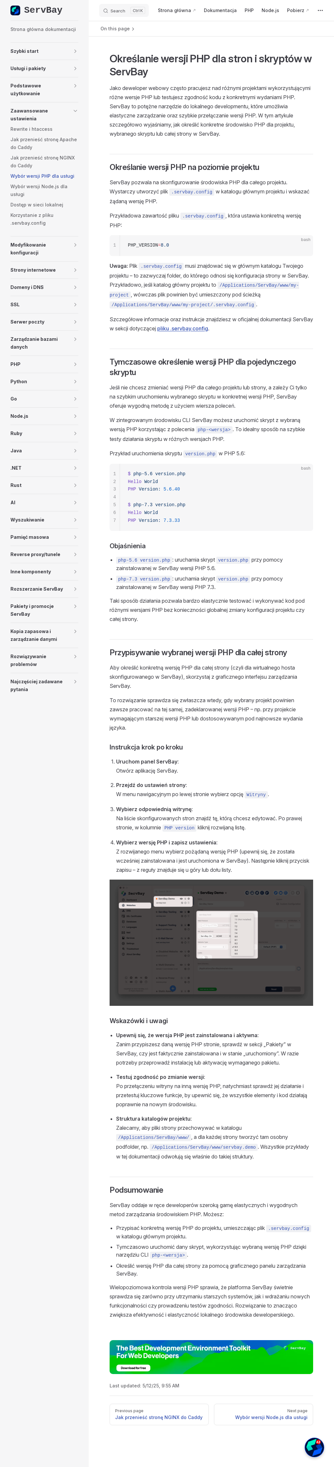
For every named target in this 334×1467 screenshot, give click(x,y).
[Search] (124, 10)
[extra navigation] (320, 10)
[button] (44, 51)
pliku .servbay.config (182, 328)
